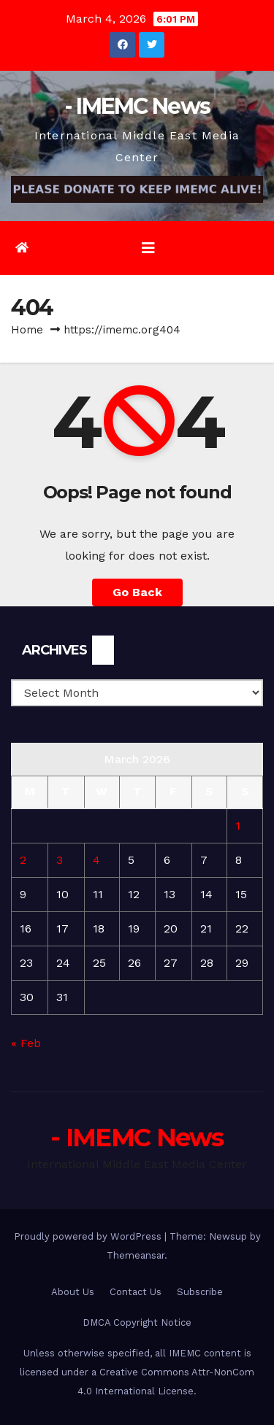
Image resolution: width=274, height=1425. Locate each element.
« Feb (26, 1043)
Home (27, 329)
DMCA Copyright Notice (137, 1322)
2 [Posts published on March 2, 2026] (23, 860)
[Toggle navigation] (148, 248)
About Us (72, 1291)
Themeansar (135, 1255)
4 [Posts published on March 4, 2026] (96, 860)
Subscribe (200, 1291)
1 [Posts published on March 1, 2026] (237, 826)
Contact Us (135, 1291)
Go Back (137, 592)
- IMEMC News (137, 106)
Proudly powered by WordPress (89, 1236)
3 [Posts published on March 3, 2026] (59, 860)
